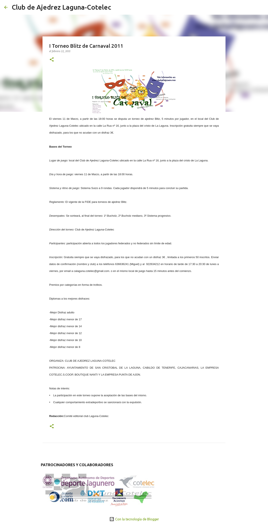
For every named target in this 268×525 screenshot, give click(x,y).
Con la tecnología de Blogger (134, 519)
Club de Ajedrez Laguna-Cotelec (61, 7)
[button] (51, 60)
